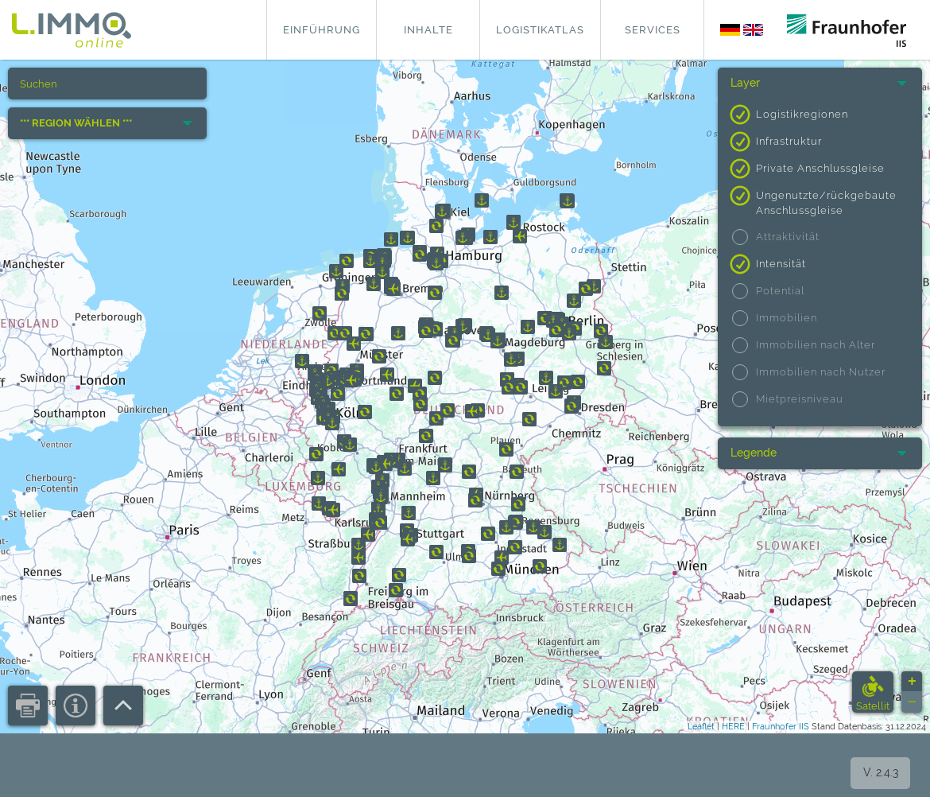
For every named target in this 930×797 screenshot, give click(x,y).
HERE (733, 726)
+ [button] (912, 681)
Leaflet (701, 726)
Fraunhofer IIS (780, 726)
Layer (745, 82)
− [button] (912, 702)
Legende (753, 452)
